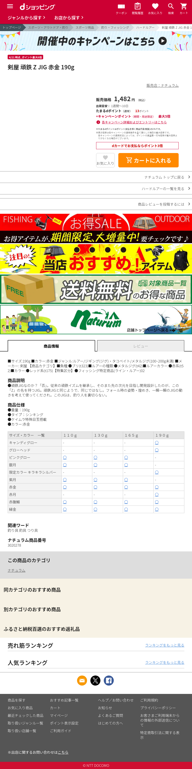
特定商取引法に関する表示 (160, 735)
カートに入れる (148, 160)
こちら (63, 752)
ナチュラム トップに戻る (164, 177)
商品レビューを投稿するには (161, 204)
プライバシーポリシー (158, 707)
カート (55, 707)
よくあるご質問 (110, 715)
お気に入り (105, 163)
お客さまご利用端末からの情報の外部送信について (160, 720)
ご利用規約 (149, 700)
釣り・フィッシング (115, 27)
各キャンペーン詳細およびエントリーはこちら (134, 122)
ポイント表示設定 (64, 722)
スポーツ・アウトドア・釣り (48, 27)
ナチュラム (17, 570)
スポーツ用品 (85, 27)
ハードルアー (145, 27)
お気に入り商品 (20, 707)
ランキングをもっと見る (164, 645)
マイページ (59, 715)
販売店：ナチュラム (162, 85)
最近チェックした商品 (25, 715)
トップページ (11, 27)
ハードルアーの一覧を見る (163, 188)
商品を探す (17, 700)
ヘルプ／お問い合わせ (116, 700)
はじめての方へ (110, 722)
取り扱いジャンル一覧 (25, 722)
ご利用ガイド (60, 730)
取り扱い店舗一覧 (22, 730)
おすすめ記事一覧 (64, 700)
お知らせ (105, 707)
